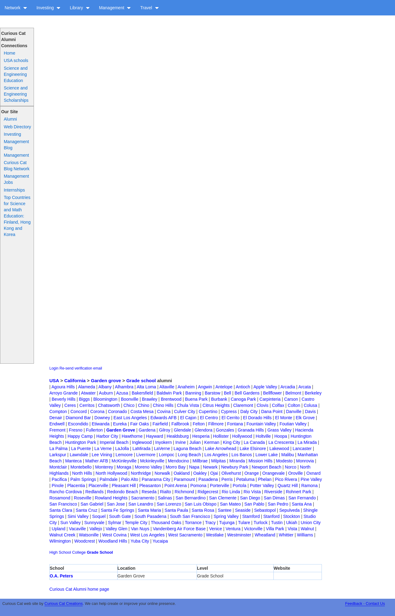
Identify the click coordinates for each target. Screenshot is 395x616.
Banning (193, 393)
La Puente (81, 448)
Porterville (219, 485)
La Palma (58, 448)
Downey (102, 417)
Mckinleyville (152, 460)
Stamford (251, 516)
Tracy (210, 522)
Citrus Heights (216, 405)
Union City (311, 522)
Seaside (243, 510)
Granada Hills (251, 430)
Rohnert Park (298, 491)
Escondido (78, 423)
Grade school (141, 380)
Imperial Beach (114, 442)
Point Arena (175, 485)
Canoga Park (243, 399)
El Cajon (188, 417)
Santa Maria (149, 510)
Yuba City (140, 541)
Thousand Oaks (166, 522)
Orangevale (273, 473)
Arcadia (288, 386)
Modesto (284, 460)
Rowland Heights (111, 497)
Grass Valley (279, 430)
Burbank (219, 399)
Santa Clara (60, 510)
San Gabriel (92, 504)
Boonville (130, 399)
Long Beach (189, 454)
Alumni (10, 119)
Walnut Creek (62, 534)
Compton (58, 411)
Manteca (73, 460)
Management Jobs (16, 179)
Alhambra (124, 386)
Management (115, 7)
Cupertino (208, 411)
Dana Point (271, 411)
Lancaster (302, 448)
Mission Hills (260, 460)
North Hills (82, 473)
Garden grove (106, 380)
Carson (291, 399)
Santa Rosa (203, 510)
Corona (97, 411)
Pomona (198, 485)
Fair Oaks (139, 423)
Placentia (76, 485)
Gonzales (225, 430)
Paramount (184, 479)
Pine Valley (311, 479)
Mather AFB (96, 460)
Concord (78, 411)
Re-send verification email (81, 368)
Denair (55, 417)
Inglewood (142, 442)
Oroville (295, 473)
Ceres (70, 405)
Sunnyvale (94, 522)
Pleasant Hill (124, 485)
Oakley (200, 473)
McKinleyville (124, 460)
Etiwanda (101, 423)
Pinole (58, 485)
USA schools (16, 60)
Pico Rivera (286, 479)
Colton (294, 405)
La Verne (103, 448)
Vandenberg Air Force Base (179, 528)
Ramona (309, 485)
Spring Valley (226, 516)
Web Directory (17, 126)
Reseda (149, 491)
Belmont (293, 393)
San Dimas (274, 497)
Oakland (182, 473)
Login (53, 368)
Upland (58, 528)
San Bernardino (191, 497)
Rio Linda (231, 491)
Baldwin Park (169, 393)
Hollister (221, 436)
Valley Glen (116, 528)
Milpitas (218, 460)
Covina (164, 411)
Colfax (278, 405)
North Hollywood (111, 473)
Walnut (307, 528)
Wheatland (265, 534)
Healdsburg (178, 436)
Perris (227, 479)
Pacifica (59, 479)
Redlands (94, 491)
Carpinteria (270, 399)
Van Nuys (140, 528)
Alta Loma (146, 386)
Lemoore (124, 454)
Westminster (239, 534)
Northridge (141, 473)
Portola (239, 485)
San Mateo (230, 504)
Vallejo (95, 528)
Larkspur (57, 454)
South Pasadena (151, 516)
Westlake (214, 534)
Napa (194, 467)
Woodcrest (84, 541)
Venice (215, 528)
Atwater (88, 393)
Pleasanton (150, 485)
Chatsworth (109, 405)
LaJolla (122, 448)
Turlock (261, 522)
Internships (14, 190)
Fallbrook (180, 423)
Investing (48, 7)
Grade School (100, 552)
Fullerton (94, 430)
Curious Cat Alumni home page (79, 589)
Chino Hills (163, 405)
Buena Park (196, 399)
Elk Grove (305, 417)
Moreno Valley (148, 467)
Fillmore (216, 423)
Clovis (262, 405)
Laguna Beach (188, 448)
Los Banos (241, 454)
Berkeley (313, 393)
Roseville (82, 497)
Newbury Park (234, 467)
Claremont (243, 405)
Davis (310, 411)
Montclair (58, 467)
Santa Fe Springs (117, 510)
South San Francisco (190, 516)
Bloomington (105, 399)
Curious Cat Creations (63, 604)
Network (16, 7)
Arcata (304, 386)
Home (9, 53)
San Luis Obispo (201, 504)
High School (60, 552)
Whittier (286, 534)
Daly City (249, 411)
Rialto (165, 491)
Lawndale (79, 454)
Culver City (184, 411)
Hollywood (242, 436)
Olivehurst (231, 473)
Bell (227, 393)
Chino (143, 405)
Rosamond (59, 497)
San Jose (116, 504)
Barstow (212, 393)
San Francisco (63, 504)
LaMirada (141, 448)
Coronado (117, 411)
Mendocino (178, 460)
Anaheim (185, 386)
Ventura (233, 528)
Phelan (265, 479)
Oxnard (313, 473)
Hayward (154, 436)
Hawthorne (132, 436)
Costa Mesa (142, 411)
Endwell (56, 423)
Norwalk (162, 473)
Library (80, 7)
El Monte (283, 417)
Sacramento (142, 497)
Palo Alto (129, 479)
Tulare (244, 522)
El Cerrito (230, 417)
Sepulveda (289, 510)
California (74, 380)
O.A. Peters (61, 575)
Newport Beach (266, 467)
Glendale (182, 430)
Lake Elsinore (253, 448)
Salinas (165, 497)
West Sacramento (185, 534)
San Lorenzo (169, 504)
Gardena (147, 430)
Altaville (167, 386)
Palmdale (109, 479)
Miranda (237, 460)
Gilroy (164, 430)
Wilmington (60, 541)
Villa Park (275, 528)
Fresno (76, 430)
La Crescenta (281, 442)
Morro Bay (176, 467)
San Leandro (140, 504)
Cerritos (86, 405)
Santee (224, 510)
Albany (105, 386)
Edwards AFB (163, 417)
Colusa (310, 405)
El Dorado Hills (257, 417)
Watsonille (89, 534)
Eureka (120, 423)
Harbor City (107, 436)
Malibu (287, 454)
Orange (251, 473)
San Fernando (302, 497)
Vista (292, 528)
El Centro (209, 417)
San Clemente (223, 497)
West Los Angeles (147, 534)
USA (54, 380)
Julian (195, 442)
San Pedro (278, 504)
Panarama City (156, 479)
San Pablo (254, 504)
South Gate (120, 516)
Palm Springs (83, 479)
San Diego (250, 497)
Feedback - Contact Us (365, 604)
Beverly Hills (64, 399)
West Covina (114, 534)
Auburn (106, 393)
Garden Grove (120, 430)
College (79, 552)
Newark (210, 467)
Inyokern (163, 442)
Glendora (204, 430)
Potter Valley (262, 485)
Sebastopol (265, 510)
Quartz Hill (287, 485)
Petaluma (245, 479)
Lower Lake (267, 454)
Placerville (98, 485)
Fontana (235, 423)
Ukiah (291, 522)
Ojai (214, 473)
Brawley (149, 399)
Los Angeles (216, 454)
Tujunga (227, 522)
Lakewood (279, 448)
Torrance (193, 522)
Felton (199, 423)
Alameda (86, 386)
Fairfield (160, 423)
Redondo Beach (122, 491)
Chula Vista (188, 405)
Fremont (57, 430)
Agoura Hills (63, 386)
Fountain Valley (261, 423)
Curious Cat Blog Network (16, 165)
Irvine (180, 442)
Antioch (243, 386)
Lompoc (166, 454)
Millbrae (200, 460)
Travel (149, 7)
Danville (293, 411)
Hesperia (201, 436)
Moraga (124, 467)
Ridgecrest (208, 491)
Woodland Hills (112, 541)
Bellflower (272, 393)
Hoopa (280, 436)
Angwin (205, 386)
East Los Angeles (130, 417)
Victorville (253, 528)
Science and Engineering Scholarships (16, 94)
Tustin (277, 522)
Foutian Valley (293, 423)
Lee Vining (102, 454)
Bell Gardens (247, 393)
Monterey (104, 467)
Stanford (271, 516)
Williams (305, 534)
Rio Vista (252, 491)
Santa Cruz (86, 510)
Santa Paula (176, 510)
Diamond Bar (78, 417)
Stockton (291, 516)
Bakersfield (142, 393)
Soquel (99, 516)
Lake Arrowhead (220, 448)
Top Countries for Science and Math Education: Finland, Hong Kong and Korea (17, 216)
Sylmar (115, 522)
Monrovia (305, 460)
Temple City (136, 522)
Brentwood (171, 399)
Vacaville (77, 528)
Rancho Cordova (65, 491)
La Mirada (307, 442)
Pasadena (208, 479)
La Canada (254, 442)
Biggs (84, 399)
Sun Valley (70, 522)
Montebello (81, 467)
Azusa (122, 393)
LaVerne (162, 448)
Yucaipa (160, 541)
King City (231, 442)
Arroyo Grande (63, 393)
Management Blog (16, 144)
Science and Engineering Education (15, 74)
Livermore (145, 454)
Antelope (223, 386)
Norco (290, 467)
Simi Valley (78, 516)
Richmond (184, 491)
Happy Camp (80, 436)
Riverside (273, 491)
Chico (129, 405)
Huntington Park (80, 442)
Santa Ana (302, 504)
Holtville (263, 436)
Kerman (211, 442)
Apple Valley (265, 386)
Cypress (229, 411)
